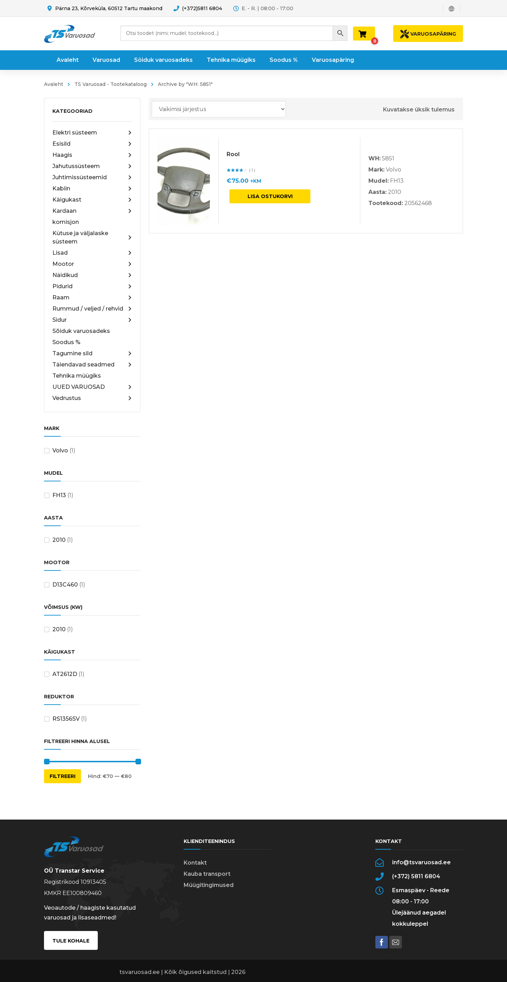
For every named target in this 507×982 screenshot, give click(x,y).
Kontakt (195, 862)
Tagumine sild (92, 353)
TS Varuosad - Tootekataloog (110, 84)
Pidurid (92, 286)
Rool (233, 154)
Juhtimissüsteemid (92, 177)
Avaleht (53, 84)
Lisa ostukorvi (270, 196)
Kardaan (92, 211)
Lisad (92, 253)
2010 (59, 540)
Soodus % (66, 342)
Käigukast (92, 199)
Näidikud (92, 275)
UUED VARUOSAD (92, 387)
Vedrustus (92, 398)
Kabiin (92, 188)
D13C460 (65, 584)
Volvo (60, 450)
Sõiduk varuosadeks (81, 331)
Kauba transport (207, 874)
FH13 (59, 495)
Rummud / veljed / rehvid (92, 308)
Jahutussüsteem (92, 166)
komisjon (65, 222)
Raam (92, 297)
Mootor (92, 264)
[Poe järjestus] (219, 109)
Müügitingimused (209, 885)
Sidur (92, 320)
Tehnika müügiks (76, 375)
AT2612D (64, 674)
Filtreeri (62, 776)
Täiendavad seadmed (92, 364)
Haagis (92, 155)
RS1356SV (66, 718)
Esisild (92, 144)
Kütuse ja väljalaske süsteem (92, 237)
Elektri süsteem (92, 132)
